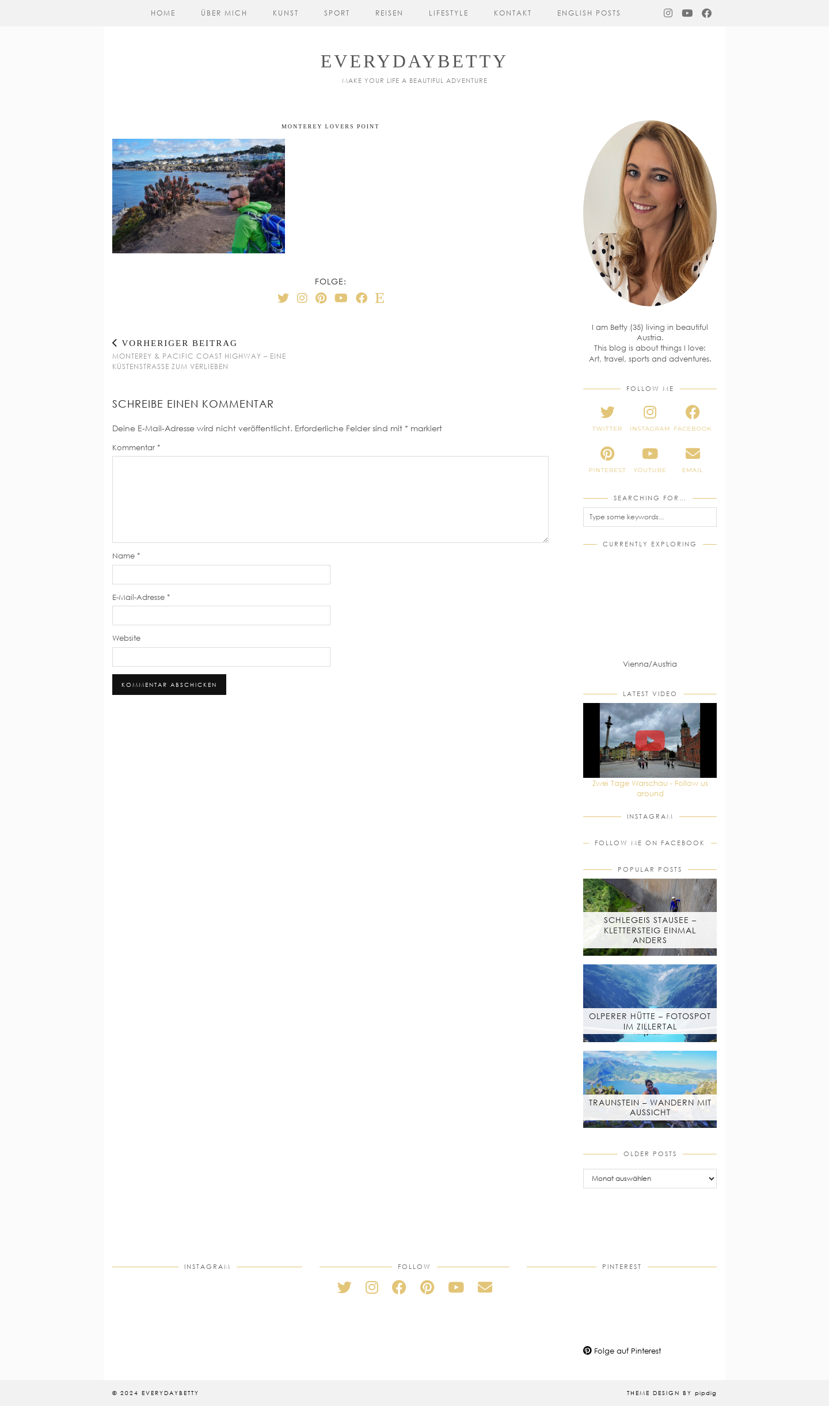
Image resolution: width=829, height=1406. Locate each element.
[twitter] (607, 419)
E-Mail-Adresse (141, 597)
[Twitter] (283, 298)
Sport (337, 13)
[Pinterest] (320, 298)
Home (163, 13)
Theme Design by (672, 1392)
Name (126, 555)
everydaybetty (414, 61)
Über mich (224, 13)
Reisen (389, 13)
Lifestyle (449, 13)
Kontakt (513, 13)
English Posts (589, 13)
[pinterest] (607, 460)
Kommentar (136, 447)
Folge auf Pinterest (622, 1350)
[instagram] (650, 419)
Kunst (286, 13)
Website (126, 638)
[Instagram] (669, 13)
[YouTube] (688, 13)
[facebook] (692, 419)
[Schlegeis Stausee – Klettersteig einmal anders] (650, 917)
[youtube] (650, 460)
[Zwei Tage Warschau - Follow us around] (650, 740)
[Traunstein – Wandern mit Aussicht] (650, 1089)
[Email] (485, 1287)
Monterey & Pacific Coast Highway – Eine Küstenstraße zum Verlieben (221, 354)
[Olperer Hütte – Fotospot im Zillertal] (650, 1003)
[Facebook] (707, 13)
